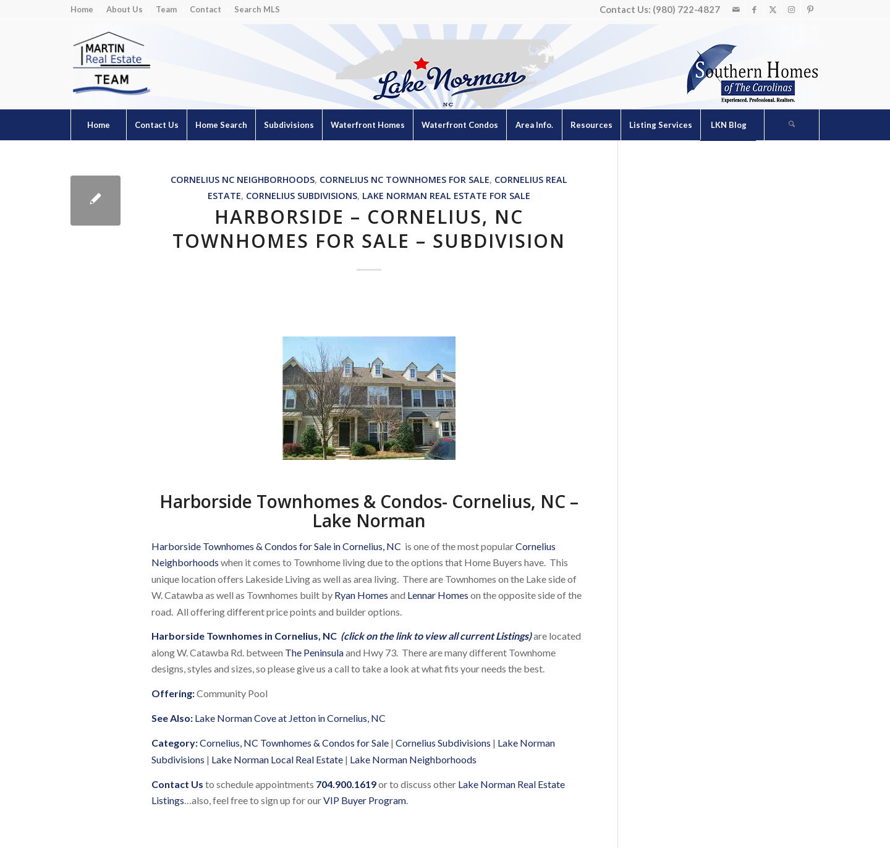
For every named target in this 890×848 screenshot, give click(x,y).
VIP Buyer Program (364, 800)
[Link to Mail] (736, 9)
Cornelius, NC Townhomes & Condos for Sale (294, 742)
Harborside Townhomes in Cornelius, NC (244, 636)
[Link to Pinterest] (810, 9)
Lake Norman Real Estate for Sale (446, 195)
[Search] (792, 124)
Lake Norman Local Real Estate (277, 759)
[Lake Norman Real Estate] (110, 64)
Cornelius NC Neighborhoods (243, 179)
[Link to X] (773, 9)
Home (81, 9)
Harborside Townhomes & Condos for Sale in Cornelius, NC (276, 546)
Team (166, 9)
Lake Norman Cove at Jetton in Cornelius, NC (290, 718)
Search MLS (257, 9)
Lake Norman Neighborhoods (413, 759)
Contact (205, 9)
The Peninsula (314, 652)
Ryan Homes (361, 595)
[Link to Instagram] (791, 9)
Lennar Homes (437, 595)
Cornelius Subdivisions (301, 195)
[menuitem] (85, 9)
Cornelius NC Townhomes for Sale (405, 179)
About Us (124, 9)
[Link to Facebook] (754, 9)
